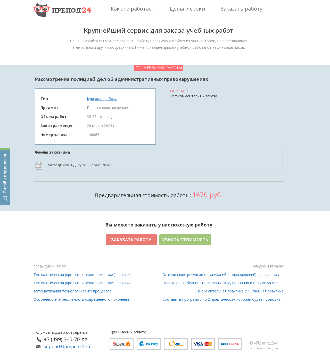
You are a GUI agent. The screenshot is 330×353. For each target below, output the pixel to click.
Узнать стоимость (185, 239)
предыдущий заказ (50, 266)
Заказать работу (131, 239)
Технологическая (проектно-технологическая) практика (83, 274)
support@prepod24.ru (67, 346)
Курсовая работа (102, 98)
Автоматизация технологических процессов (73, 291)
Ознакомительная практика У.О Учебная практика (239, 291)
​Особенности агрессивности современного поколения (82, 299)
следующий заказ (268, 266)
